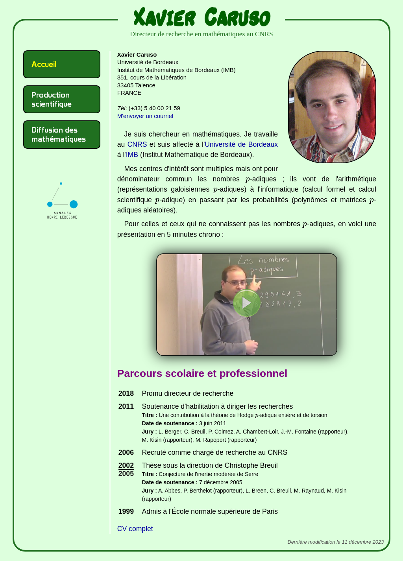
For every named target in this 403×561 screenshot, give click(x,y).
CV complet (135, 529)
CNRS (137, 144)
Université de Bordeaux (241, 144)
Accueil (43, 64)
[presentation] (248, 180)
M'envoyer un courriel (145, 116)
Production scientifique (51, 99)
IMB (132, 155)
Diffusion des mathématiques (58, 134)
